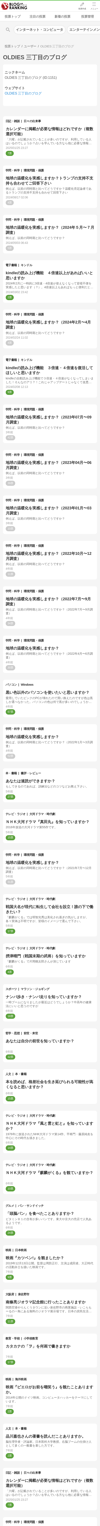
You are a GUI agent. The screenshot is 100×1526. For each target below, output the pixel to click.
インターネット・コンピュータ (39, 29)
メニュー (94, 9)
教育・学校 (12, 1338)
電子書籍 (11, 265)
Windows (27, 684)
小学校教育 (31, 1338)
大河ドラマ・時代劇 (42, 814)
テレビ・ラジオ (15, 814)
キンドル (26, 265)
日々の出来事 (32, 121)
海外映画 (20, 1379)
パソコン (11, 684)
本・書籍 (11, 773)
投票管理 (87, 16)
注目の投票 (37, 16)
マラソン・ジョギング (35, 989)
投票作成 (82, 9)
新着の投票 (62, 16)
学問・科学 (12, 170)
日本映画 (20, 1250)
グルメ (9, 1205)
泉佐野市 (23, 1294)
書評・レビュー (31, 773)
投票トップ (13, 16)
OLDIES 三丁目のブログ (23, 93)
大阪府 (9, 1294)
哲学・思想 (12, 1033)
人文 (8, 1074)
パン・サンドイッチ (31, 1205)
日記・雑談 (12, 121)
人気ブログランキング (14, 6)
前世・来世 (31, 1033)
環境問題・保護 (34, 170)
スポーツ (11, 989)
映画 (8, 1250)
